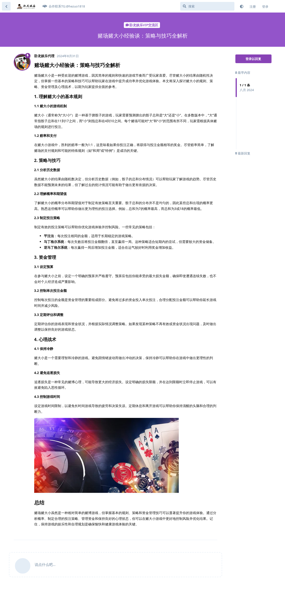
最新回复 (242, 153)
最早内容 (242, 72)
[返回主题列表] (6, 6)
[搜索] (207, 6)
